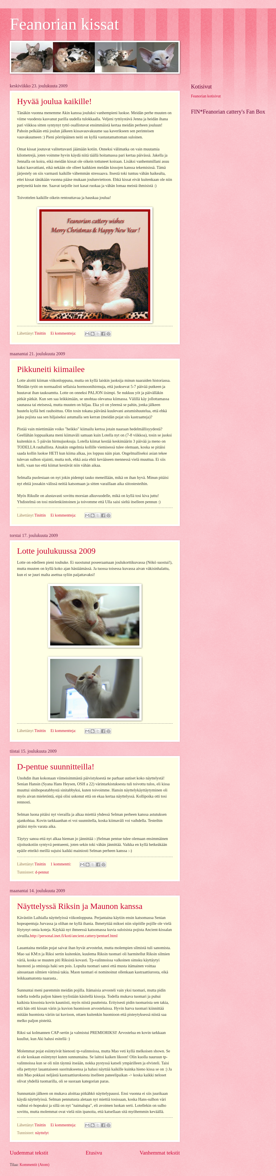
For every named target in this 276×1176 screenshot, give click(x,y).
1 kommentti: (61, 864)
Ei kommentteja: (63, 333)
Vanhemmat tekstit (160, 1153)
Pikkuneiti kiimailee (50, 369)
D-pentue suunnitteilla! (55, 766)
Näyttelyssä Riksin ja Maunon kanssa (79, 906)
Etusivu (94, 1153)
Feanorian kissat (64, 24)
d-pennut (42, 872)
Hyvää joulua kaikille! (54, 101)
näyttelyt (42, 1133)
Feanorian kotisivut (206, 96)
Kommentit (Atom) (34, 1165)
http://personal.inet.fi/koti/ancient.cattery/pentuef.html (74, 935)
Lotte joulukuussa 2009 (56, 550)
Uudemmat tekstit (29, 1153)
